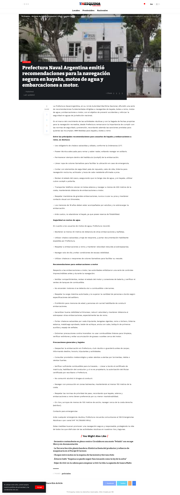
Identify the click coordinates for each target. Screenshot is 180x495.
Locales (26, 62)
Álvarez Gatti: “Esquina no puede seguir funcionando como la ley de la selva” (90, 459)
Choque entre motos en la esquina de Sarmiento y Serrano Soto (84, 455)
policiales (66, 474)
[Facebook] (24, 4)
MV (112, 492)
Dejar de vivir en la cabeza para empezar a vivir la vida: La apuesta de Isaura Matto (93, 463)
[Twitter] (26, 4)
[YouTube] (28, 4)
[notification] (144, 4)
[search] (147, 4)
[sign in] (20, 4)
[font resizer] (151, 4)
